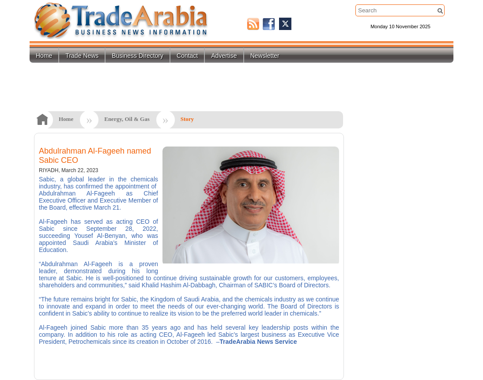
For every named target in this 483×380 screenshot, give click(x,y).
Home (44, 55)
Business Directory (137, 55)
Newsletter (264, 55)
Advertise (224, 55)
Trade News (81, 55)
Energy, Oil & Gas (127, 119)
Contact (187, 55)
